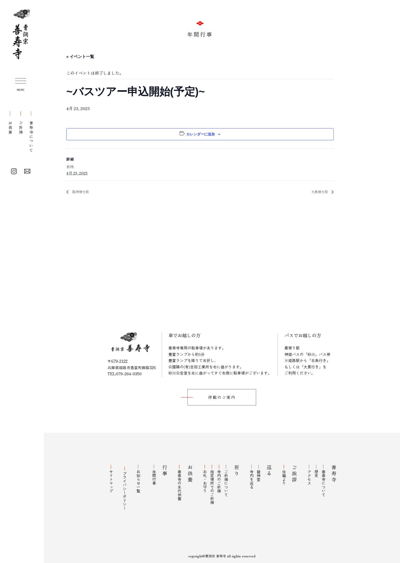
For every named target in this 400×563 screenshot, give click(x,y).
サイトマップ (110, 479)
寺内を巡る (253, 477)
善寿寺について (31, 132)
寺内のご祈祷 (220, 479)
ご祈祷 (20, 123)
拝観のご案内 (222, 397)
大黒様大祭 (318, 192)
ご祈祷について (226, 481)
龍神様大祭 (82, 192)
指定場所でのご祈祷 (214, 485)
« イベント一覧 (80, 56)
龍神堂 (258, 473)
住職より (286, 475)
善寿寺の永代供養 (182, 483)
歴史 (318, 471)
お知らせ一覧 (138, 479)
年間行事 (155, 475)
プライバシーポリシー (124, 487)
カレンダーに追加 (200, 134)
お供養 (10, 123)
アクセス (312, 475)
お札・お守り (208, 479)
